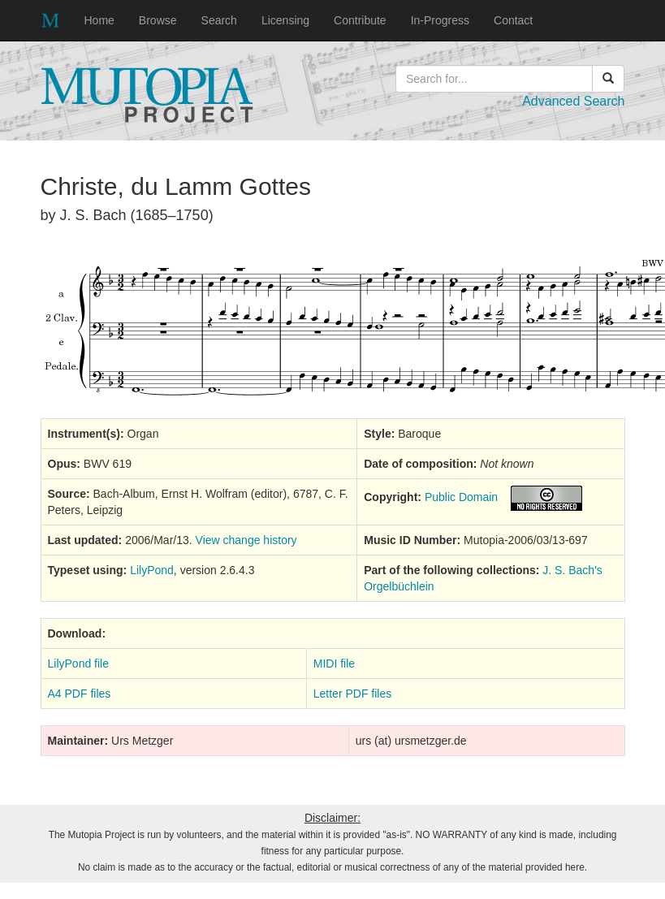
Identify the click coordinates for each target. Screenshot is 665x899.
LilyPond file (79, 663)
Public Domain (461, 497)
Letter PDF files (352, 693)
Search (219, 20)
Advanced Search (573, 101)
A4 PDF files (79, 693)
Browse (158, 20)
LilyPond (152, 570)
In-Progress (440, 20)
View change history (246, 540)
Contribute (360, 20)
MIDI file (334, 663)
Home (99, 20)
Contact (513, 20)
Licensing (285, 20)
